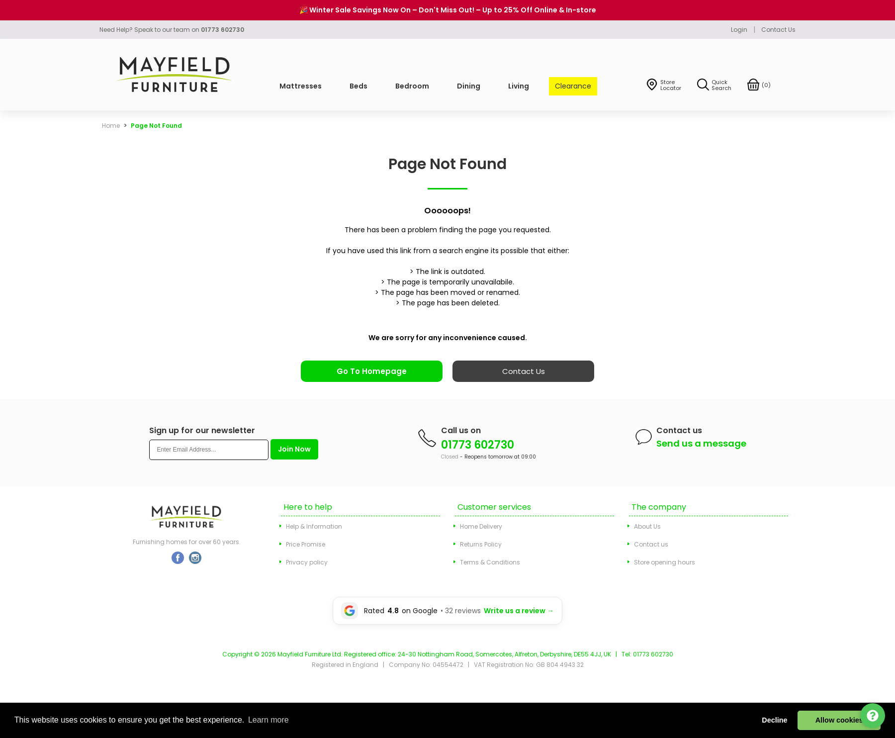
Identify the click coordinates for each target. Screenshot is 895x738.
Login (739, 29)
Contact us (651, 544)
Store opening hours (664, 562)
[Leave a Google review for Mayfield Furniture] (447, 611)
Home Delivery (481, 526)
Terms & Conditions (490, 562)
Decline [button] (774, 720)
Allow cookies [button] (839, 720)
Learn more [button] (268, 720)
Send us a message (701, 443)
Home (111, 125)
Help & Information (314, 526)
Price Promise (305, 544)
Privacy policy (307, 562)
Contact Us (778, 29)
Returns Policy (481, 544)
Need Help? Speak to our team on (171, 29)
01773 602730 (477, 445)
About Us (647, 526)
